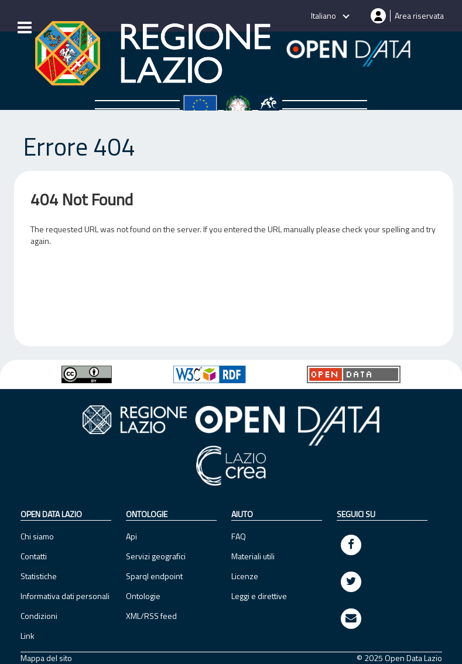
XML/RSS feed (151, 616)
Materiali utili (253, 556)
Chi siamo (37, 536)
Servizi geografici (156, 556)
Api (131, 536)
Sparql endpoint (154, 576)
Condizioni (38, 616)
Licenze (244, 576)
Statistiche (38, 576)
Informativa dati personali (64, 596)
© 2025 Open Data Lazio (399, 658)
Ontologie (143, 596)
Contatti (33, 556)
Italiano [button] (324, 15)
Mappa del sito (46, 658)
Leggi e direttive (259, 596)
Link (27, 635)
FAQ (238, 536)
